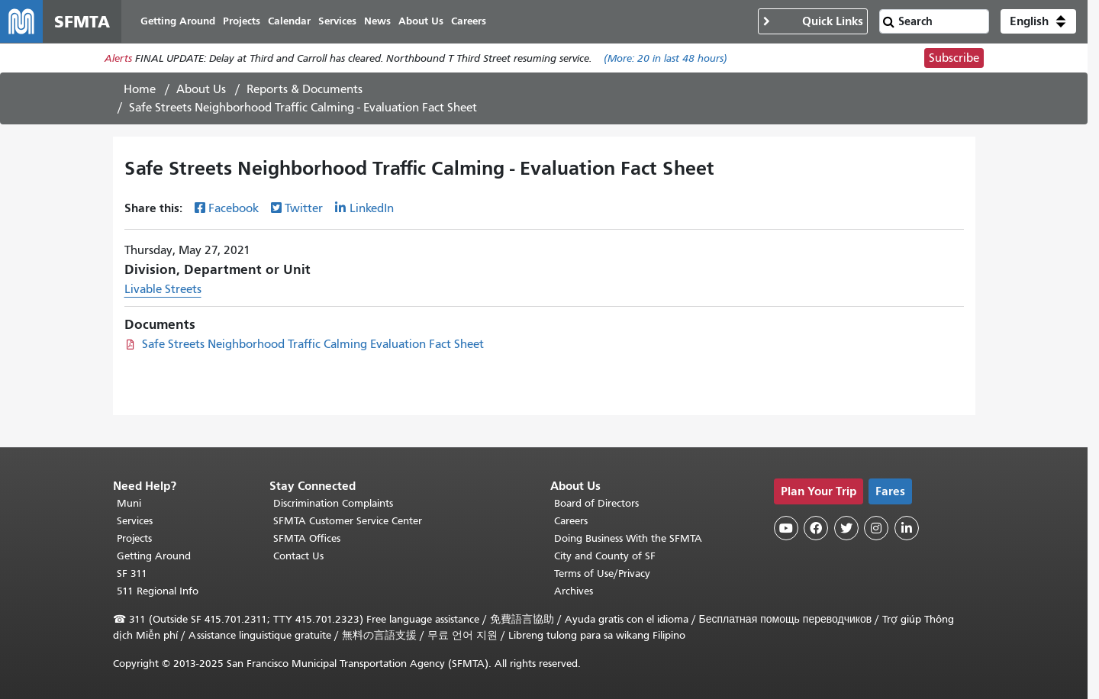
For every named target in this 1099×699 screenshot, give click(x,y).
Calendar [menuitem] (289, 20)
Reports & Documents (305, 89)
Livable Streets (162, 289)
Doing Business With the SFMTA (628, 538)
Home (140, 89)
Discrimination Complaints (333, 503)
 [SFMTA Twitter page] (846, 528)
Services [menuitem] (337, 20)
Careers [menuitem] (468, 20)
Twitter (304, 208)
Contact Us (298, 555)
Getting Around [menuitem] (177, 20)
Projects (134, 538)
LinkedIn (372, 208)
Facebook (233, 208)
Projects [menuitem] (241, 20)
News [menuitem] (377, 20)
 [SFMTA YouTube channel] (786, 528)
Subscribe (954, 58)
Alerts (118, 58)
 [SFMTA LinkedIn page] (906, 528)
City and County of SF (605, 555)
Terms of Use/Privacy (602, 573)
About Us (201, 89)
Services (135, 520)
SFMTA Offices (306, 538)
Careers (571, 520)
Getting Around (154, 555)
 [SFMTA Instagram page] (876, 528)
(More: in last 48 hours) (665, 58)
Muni (129, 503)
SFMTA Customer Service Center (347, 520)
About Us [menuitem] (420, 20)
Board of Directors (596, 503)
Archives (573, 591)
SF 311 (132, 573)
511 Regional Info (157, 591)
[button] (1038, 21)
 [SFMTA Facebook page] (816, 528)
